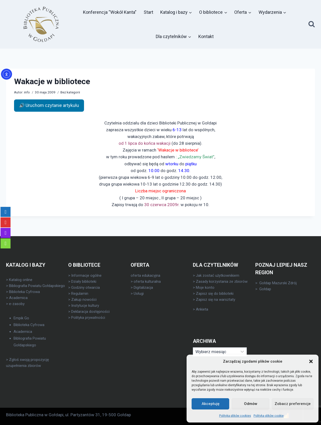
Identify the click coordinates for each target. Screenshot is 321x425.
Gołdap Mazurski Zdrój (278, 283)
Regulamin (79, 293)
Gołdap (265, 289)
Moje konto (205, 287)
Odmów (250, 403)
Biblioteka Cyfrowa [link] (24, 292)
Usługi (139, 293)
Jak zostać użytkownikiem (217, 275)
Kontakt (206, 36)
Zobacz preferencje (293, 403)
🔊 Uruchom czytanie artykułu (49, 105)
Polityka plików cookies (235, 415)
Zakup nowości (84, 299)
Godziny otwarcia (85, 287)
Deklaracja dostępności (90, 311)
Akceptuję (210, 403)
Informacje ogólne (86, 275)
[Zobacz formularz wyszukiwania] (311, 24)
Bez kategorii (70, 92)
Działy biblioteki (83, 281)
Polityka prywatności (88, 317)
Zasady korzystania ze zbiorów (222, 281)
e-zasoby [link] (17, 304)
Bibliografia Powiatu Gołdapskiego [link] (37, 286)
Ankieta (202, 309)
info (27, 92)
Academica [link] (18, 298)
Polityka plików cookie (269, 415)
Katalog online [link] (20, 279)
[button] (310, 361)
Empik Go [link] (21, 318)
